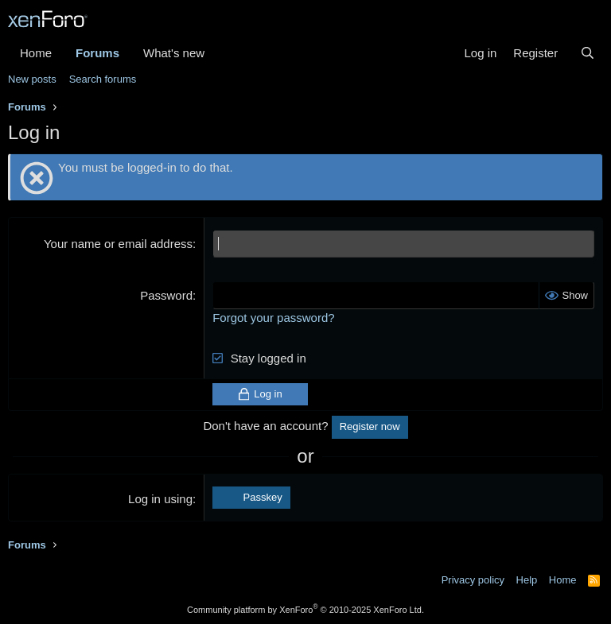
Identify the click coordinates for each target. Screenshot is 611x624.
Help (527, 580)
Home (36, 53)
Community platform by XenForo (305, 609)
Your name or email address (118, 243)
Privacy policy (473, 580)
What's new (173, 53)
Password (166, 295)
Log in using (160, 499)
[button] (217, 53)
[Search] (587, 53)
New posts (32, 79)
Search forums (103, 79)
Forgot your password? (273, 317)
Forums (97, 53)
